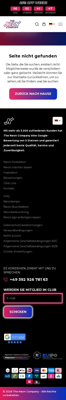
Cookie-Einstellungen (18, 251)
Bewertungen (13, 177)
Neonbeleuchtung (16, 212)
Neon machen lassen (18, 167)
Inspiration (10, 172)
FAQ (7, 196)
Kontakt (9, 188)
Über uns (10, 183)
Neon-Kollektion (15, 162)
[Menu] (60, 24)
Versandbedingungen (18, 230)
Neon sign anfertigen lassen (22, 217)
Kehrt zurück (12, 235)
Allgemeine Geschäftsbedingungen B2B (31, 246)
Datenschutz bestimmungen (23, 225)
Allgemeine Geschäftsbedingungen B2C (30, 241)
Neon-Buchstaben (16, 206)
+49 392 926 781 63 (29, 279)
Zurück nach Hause (33, 94)
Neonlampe (12, 201)
